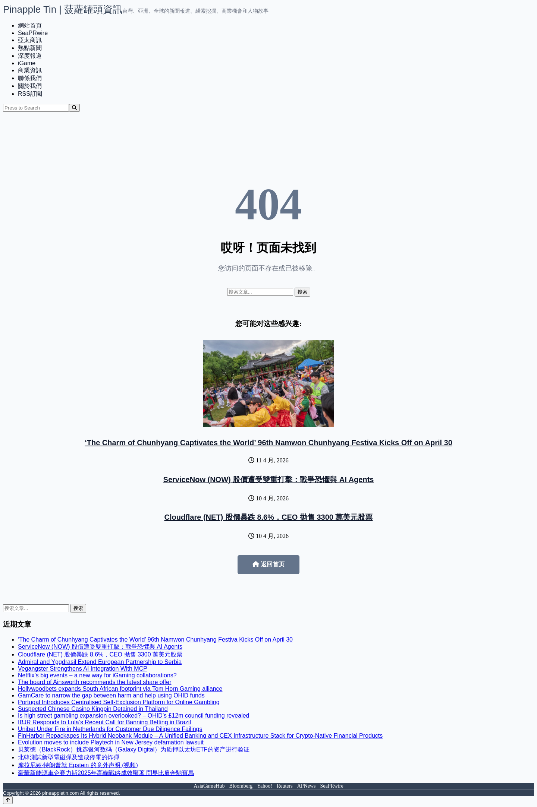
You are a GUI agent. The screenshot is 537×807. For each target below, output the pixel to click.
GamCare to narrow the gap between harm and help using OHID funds (111, 695)
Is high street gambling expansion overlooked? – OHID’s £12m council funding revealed (133, 715)
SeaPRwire (33, 33)
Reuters (285, 786)
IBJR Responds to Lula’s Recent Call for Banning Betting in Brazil (104, 722)
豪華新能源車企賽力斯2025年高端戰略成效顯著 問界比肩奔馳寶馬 (106, 773)
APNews (306, 786)
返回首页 (268, 564)
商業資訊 (30, 70)
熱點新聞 (30, 48)
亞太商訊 (30, 40)
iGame (26, 63)
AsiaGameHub (209, 786)
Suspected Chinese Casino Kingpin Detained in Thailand (93, 709)
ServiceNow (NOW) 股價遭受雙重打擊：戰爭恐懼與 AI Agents (268, 479)
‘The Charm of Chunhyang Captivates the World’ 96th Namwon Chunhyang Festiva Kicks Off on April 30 (268, 443)
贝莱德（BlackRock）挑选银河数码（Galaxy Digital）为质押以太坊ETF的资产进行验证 (133, 749)
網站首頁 (30, 25)
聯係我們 (30, 78)
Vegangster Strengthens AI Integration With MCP (82, 668)
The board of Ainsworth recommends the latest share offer (94, 682)
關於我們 (30, 86)
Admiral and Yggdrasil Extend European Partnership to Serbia (100, 662)
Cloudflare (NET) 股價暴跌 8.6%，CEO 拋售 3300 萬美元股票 (268, 517)
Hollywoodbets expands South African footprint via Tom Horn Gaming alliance (120, 689)
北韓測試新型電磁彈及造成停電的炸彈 (68, 757)
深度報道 (30, 56)
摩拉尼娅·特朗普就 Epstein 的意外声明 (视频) (78, 765)
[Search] (74, 108)
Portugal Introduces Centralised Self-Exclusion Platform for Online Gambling (119, 702)
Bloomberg (241, 786)
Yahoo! (264, 786)
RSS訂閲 (30, 94)
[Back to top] (8, 800)
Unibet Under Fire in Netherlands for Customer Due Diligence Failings (110, 729)
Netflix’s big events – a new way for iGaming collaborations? (97, 675)
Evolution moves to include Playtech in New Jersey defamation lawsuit (111, 742)
